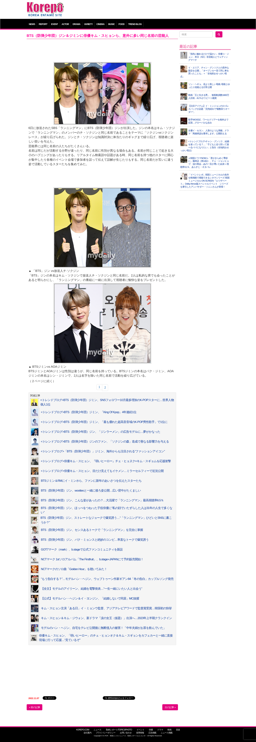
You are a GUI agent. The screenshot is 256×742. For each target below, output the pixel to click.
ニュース (97, 729)
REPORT (43, 24)
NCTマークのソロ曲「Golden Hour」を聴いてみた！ (74, 569)
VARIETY (88, 24)
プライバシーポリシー (105, 732)
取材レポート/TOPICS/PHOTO (119, 729)
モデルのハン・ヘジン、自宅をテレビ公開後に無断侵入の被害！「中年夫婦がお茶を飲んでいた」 (103, 628)
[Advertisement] (153, 10)
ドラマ (160, 729)
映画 (169, 729)
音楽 (178, 729)
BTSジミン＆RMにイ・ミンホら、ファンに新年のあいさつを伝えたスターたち (91, 480)
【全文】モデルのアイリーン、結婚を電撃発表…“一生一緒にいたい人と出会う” (91, 588)
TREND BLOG (135, 24)
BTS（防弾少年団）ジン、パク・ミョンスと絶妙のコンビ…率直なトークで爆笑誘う (95, 539)
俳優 (151, 729)
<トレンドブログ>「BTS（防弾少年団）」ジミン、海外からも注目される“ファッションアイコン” (103, 451)
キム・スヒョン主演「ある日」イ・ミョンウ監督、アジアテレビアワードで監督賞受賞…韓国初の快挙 (106, 608)
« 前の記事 (34, 707)
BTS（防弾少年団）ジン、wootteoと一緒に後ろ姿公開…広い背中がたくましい (91, 490)
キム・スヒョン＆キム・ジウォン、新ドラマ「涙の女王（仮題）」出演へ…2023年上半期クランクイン (106, 618)
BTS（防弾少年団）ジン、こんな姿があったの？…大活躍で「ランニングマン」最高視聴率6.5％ (102, 500)
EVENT (54, 24)
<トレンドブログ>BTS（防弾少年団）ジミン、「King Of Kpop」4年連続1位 (88, 412)
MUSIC (111, 24)
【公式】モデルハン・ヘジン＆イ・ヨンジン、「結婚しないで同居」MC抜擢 (90, 598)
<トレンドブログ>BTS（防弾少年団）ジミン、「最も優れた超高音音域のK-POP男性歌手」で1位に (104, 422)
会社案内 (87, 732)
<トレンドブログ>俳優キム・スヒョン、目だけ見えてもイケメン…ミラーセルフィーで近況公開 (102, 471)
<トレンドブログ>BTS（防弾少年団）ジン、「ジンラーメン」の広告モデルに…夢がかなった (100, 431)
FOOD (121, 24)
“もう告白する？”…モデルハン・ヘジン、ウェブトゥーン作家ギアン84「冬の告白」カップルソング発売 (107, 579)
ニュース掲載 (166, 732)
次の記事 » (170, 707)
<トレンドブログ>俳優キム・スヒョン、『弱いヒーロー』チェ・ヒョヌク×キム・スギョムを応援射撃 (106, 461)
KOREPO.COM (82, 729)
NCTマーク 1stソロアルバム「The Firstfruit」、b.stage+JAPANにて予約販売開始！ (92, 559)
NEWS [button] (32, 24)
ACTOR (65, 24)
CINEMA (100, 24)
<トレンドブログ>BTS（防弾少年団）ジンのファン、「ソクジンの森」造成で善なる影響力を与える (105, 441)
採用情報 (140, 732)
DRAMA (76, 24)
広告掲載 (152, 732)
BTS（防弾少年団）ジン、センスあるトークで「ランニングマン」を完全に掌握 (92, 530)
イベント (140, 729)
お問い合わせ (126, 732)
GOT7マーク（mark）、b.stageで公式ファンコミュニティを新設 (82, 549)
